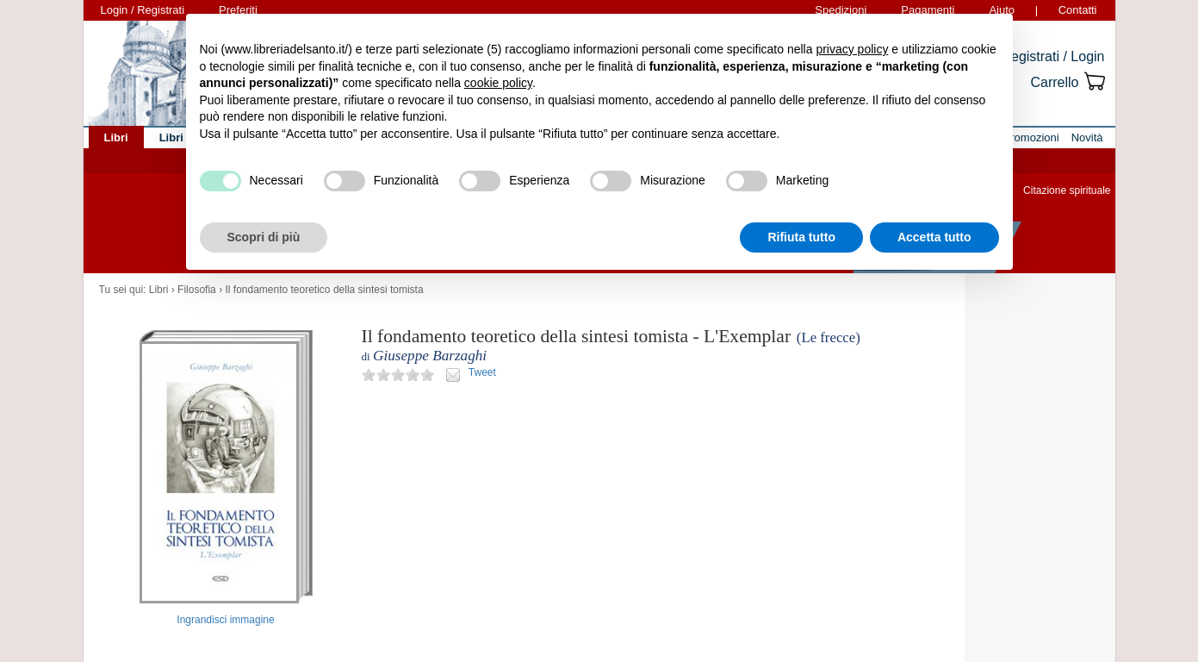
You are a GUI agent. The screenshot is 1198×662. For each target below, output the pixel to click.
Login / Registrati (143, 9)
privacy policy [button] (852, 49)
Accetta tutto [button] (934, 237)
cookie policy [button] (498, 83)
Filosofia (196, 290)
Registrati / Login (1052, 56)
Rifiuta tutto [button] (801, 237)
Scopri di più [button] (264, 237)
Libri (159, 290)
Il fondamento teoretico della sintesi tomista (324, 290)
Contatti (1077, 9)
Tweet (482, 372)
